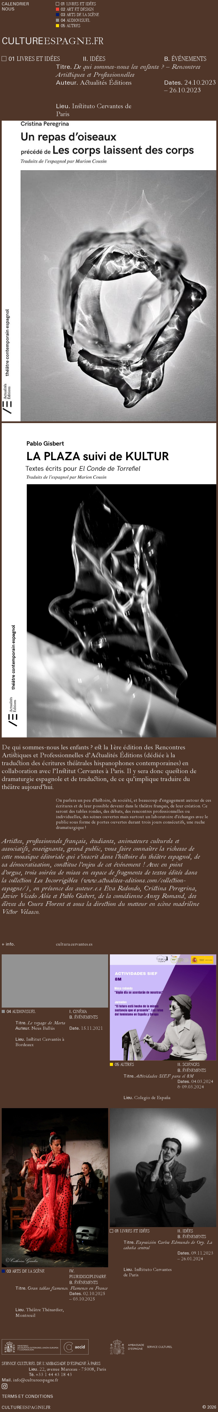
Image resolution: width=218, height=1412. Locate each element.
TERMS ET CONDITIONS (27, 1397)
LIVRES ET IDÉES (81, 4)
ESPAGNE (53, 42)
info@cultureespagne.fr (35, 1380)
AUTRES (73, 26)
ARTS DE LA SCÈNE (83, 15)
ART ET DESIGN (80, 9)
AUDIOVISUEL (78, 20)
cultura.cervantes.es (74, 944)
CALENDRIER (15, 4)
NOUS (8, 9)
